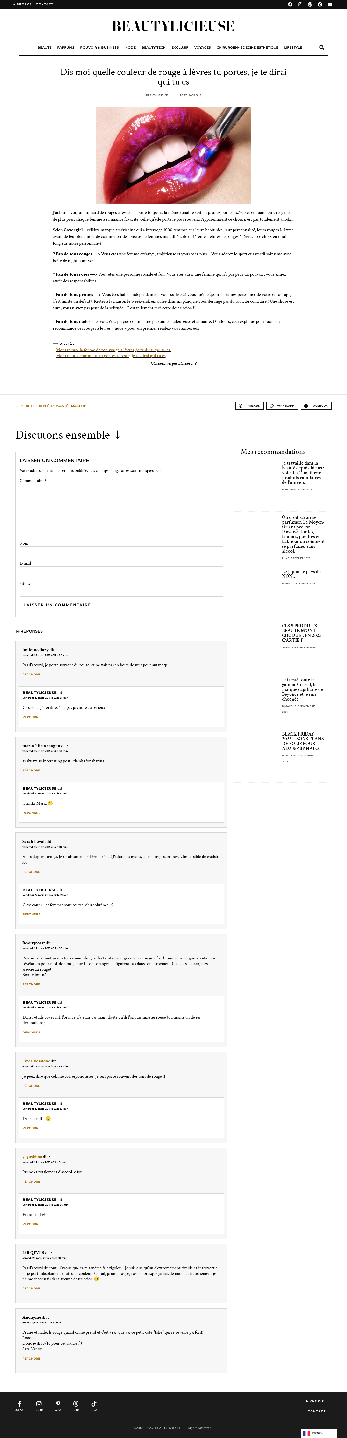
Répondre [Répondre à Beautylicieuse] (31, 717)
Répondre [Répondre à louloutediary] (31, 674)
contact (44, 4)
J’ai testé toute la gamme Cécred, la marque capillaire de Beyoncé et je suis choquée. (302, 689)
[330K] (39, 1404)
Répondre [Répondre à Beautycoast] (31, 984)
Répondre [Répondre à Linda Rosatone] (31, 1085)
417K (19, 1410)
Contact (317, 1411)
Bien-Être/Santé (52, 406)
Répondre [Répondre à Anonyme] (31, 1358)
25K (94, 1410)
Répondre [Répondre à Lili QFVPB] (31, 1288)
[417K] (19, 1404)
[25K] (94, 1404)
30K (76, 1410)
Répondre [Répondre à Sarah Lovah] (31, 872)
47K (58, 1410)
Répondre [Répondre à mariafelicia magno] (31, 770)
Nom (24, 543)
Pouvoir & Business (99, 47)
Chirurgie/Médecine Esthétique (247, 47)
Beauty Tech (154, 47)
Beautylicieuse (40, 692)
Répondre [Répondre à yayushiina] (31, 1181)
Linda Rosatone (36, 1061)
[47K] (58, 1404)
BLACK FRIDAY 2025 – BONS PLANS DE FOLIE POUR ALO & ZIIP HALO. (303, 741)
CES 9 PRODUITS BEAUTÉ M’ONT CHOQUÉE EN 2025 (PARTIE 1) (302, 633)
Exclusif (179, 47)
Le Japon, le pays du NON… (301, 574)
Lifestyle (293, 47)
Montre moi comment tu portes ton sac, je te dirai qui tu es (111, 356)
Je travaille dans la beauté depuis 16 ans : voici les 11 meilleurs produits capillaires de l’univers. (303, 473)
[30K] (76, 1404)
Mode (130, 47)
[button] (322, 48)
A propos (22, 4)
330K (39, 1410)
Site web (27, 583)
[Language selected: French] (319, 1433)
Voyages (202, 47)
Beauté (44, 47)
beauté (28, 406)
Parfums (65, 47)
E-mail (25, 563)
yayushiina (32, 1157)
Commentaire (33, 481)
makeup (78, 406)
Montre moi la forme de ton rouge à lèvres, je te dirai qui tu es (113, 350)
